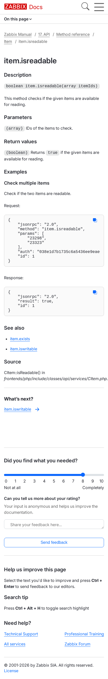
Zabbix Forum (77, 643)
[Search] (85, 7)
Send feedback (54, 542)
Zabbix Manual (18, 34)
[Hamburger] (99, 7)
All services (14, 643)
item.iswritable (23, 362)
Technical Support (21, 633)
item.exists (20, 352)
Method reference (73, 34)
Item (8, 41)
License (11, 670)
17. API (44, 34)
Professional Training (84, 633)
